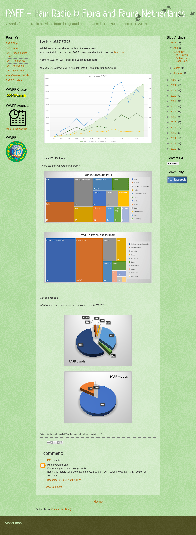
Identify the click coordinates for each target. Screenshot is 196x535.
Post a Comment (53, 487)
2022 (174, 95)
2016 (174, 127)
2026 (174, 43)
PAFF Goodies (14, 80)
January (178, 73)
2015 (174, 133)
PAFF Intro (12, 48)
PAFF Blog (12, 43)
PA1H (50, 460)
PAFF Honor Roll (15, 70)
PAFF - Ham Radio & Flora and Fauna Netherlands (95, 14)
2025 (174, 80)
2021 (174, 101)
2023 (174, 90)
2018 (174, 117)
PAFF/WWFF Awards (17, 75)
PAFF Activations (15, 65)
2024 (174, 85)
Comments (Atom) (61, 509)
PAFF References (15, 60)
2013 (174, 143)
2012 (174, 148)
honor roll (119, 52)
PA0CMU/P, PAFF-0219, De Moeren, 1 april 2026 (180, 56)
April (176, 47)
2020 (174, 106)
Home (98, 501)
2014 (174, 138)
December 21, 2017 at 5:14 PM (64, 480)
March (177, 68)
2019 (174, 111)
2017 (174, 122)
